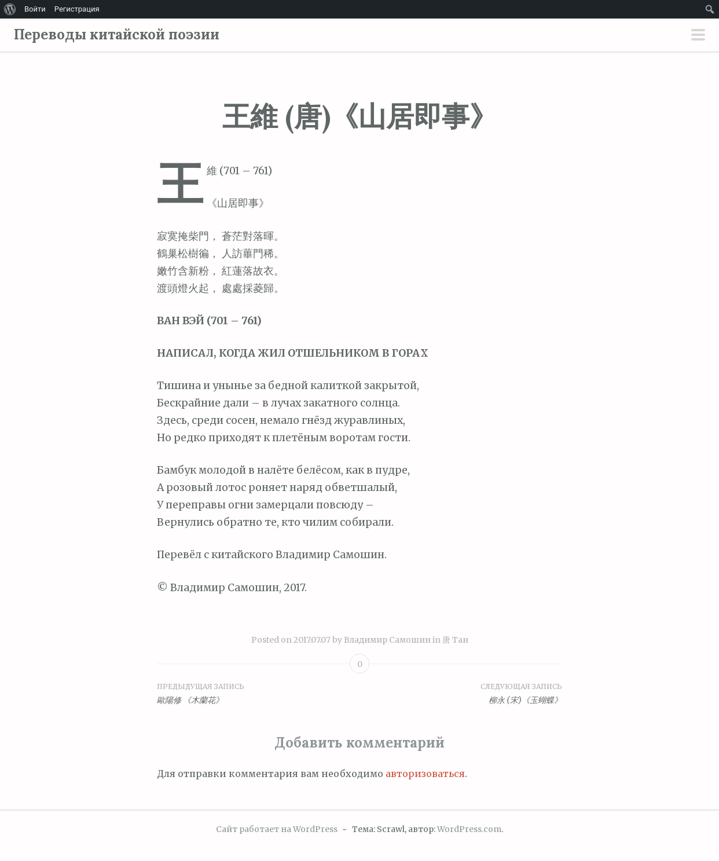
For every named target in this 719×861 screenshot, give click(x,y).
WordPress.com (469, 829)
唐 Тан (455, 640)
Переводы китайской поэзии (116, 34)
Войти (35, 9)
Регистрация (77, 9)
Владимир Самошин (387, 640)
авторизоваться (425, 773)
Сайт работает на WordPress (277, 829)
